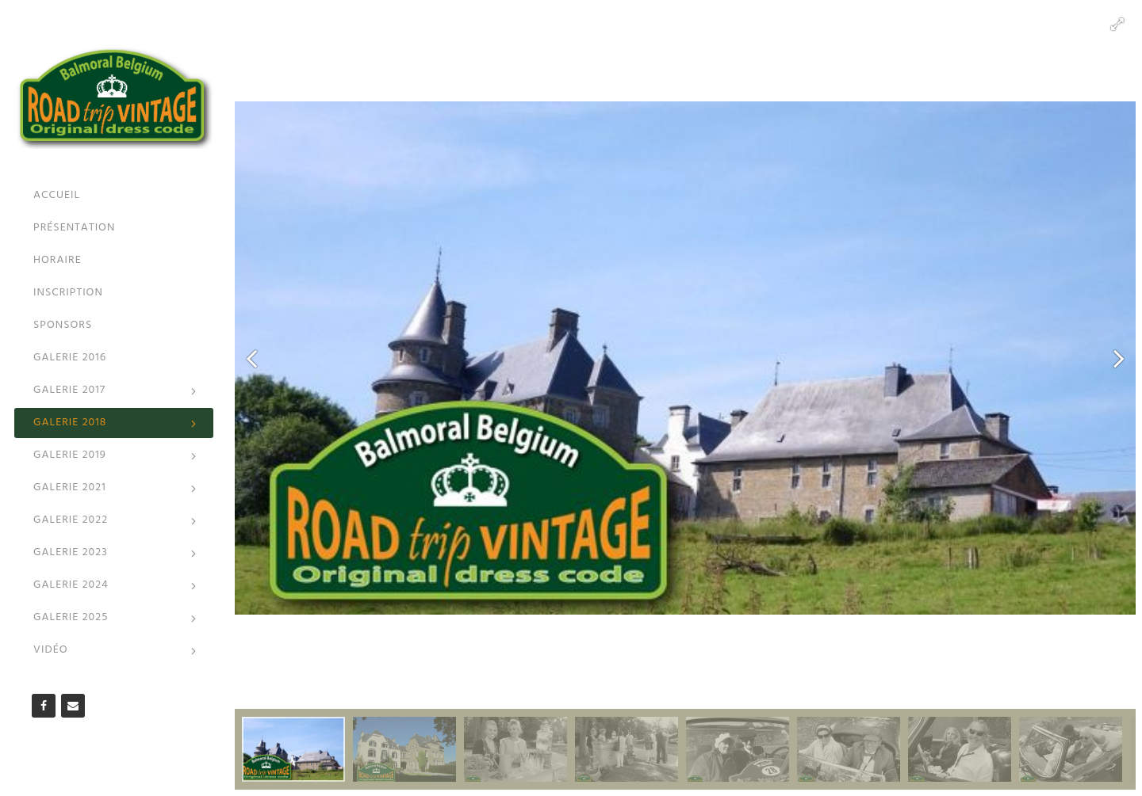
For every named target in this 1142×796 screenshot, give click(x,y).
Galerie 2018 (115, 422)
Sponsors (62, 325)
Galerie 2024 (115, 585)
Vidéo (115, 650)
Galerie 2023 (115, 552)
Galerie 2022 (115, 520)
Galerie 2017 (115, 390)
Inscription (68, 293)
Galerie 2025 (115, 617)
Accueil (56, 195)
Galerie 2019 (115, 455)
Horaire (57, 260)
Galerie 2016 (69, 357)
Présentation (74, 228)
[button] (1117, 24)
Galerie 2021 (115, 487)
